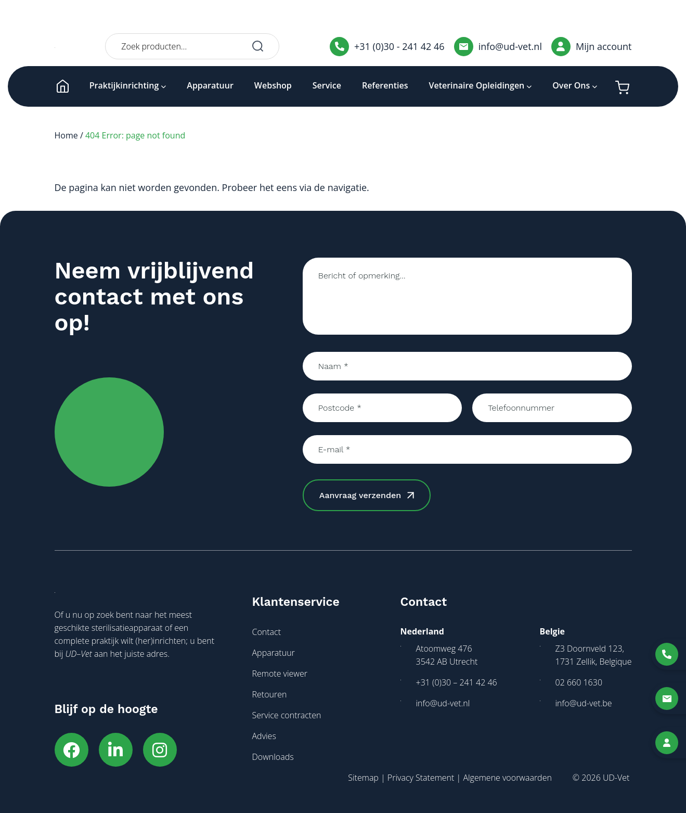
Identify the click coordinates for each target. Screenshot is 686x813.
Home (66, 135)
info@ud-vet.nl (498, 46)
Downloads (273, 757)
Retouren (269, 694)
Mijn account (591, 46)
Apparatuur (273, 652)
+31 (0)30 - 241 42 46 (387, 46)
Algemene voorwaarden (507, 777)
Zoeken (258, 46)
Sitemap (363, 777)
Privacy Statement (421, 777)
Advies (264, 736)
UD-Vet (616, 777)
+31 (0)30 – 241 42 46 (456, 682)
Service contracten (286, 715)
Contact (266, 632)
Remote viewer (279, 673)
